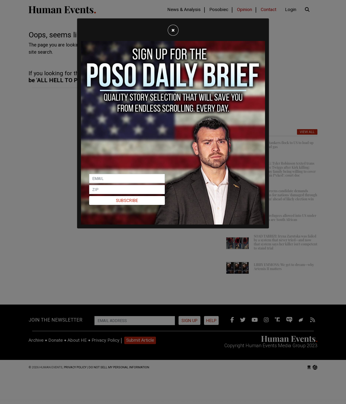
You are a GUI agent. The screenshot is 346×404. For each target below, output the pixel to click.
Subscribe (127, 200)
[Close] (173, 30)
